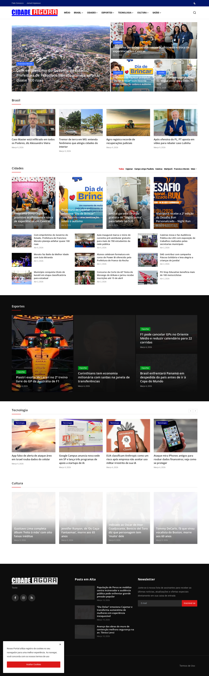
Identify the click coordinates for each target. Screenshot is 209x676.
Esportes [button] (108, 12)
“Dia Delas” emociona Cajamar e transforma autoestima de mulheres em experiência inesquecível (115, 611)
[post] (61, 56)
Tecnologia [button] (126, 12)
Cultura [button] (143, 12)
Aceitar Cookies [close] (33, 664)
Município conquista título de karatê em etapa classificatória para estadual (50, 275)
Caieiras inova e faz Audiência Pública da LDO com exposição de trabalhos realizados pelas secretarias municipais (177, 239)
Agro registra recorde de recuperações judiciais (120, 141)
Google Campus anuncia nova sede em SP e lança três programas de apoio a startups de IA (79, 459)
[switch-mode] (195, 3)
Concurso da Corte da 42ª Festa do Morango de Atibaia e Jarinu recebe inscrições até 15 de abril (115, 275)
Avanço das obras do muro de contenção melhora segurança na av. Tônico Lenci (115, 629)
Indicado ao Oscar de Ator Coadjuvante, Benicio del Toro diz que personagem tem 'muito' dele (128, 530)
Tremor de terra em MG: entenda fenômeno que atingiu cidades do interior (78, 143)
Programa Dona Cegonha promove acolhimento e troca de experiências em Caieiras (151, 49)
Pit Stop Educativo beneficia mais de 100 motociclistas (177, 274)
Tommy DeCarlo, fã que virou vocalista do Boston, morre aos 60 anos (175, 532)
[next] (195, 411)
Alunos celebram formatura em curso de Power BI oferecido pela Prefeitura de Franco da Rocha (114, 257)
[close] (60, 644)
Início (67, 12)
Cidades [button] (92, 12)
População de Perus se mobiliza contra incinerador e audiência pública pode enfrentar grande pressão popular (114, 592)
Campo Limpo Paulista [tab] (144, 169)
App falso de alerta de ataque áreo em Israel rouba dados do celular (32, 457)
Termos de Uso (187, 665)
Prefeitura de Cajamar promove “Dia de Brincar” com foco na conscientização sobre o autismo (132, 81)
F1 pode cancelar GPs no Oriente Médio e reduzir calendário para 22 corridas (166, 338)
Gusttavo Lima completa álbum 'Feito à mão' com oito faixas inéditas (33, 532)
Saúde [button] (157, 12)
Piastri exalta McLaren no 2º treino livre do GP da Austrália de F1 (42, 379)
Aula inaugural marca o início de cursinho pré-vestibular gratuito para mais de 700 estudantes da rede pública (114, 239)
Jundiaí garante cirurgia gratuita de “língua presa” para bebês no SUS (175, 81)
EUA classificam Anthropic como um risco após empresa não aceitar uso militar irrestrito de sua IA (127, 459)
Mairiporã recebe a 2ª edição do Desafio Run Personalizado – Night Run (175, 217)
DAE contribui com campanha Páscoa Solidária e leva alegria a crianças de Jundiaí (176, 257)
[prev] (191, 411)
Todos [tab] (121, 169)
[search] (194, 12)
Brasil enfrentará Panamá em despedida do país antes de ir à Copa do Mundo (163, 377)
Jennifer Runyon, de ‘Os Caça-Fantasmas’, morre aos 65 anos (80, 532)
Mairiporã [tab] (168, 169)
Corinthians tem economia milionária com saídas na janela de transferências (104, 377)
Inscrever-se (189, 603)
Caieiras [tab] (158, 169)
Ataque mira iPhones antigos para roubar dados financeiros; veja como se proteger (175, 459)
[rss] (31, 597)
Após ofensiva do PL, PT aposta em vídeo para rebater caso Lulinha (174, 141)
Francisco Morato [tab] (181, 169)
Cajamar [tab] (129, 169)
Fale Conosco (18, 3)
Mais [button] (193, 169)
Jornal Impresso (34, 3)
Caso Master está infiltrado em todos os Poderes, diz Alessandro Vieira (33, 141)
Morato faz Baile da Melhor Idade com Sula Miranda (51, 256)
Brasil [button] (78, 12)
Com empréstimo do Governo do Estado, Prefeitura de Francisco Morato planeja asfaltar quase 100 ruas (52, 239)
